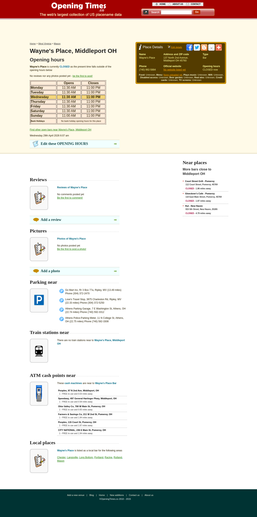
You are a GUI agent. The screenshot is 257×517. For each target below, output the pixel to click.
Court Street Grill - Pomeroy (199, 181)
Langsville (72, 457)
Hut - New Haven (194, 206)
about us (178, 4)
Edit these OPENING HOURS (64, 144)
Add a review (51, 220)
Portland (98, 457)
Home (33, 43)
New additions (117, 495)
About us (149, 495)
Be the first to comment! (70, 197)
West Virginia (44, 43)
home (163, 4)
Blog (91, 495)
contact (195, 4)
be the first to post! (83, 76)
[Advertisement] (128, 30)
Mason (57, 43)
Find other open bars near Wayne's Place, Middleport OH (60, 129)
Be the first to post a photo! (71, 249)
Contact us (134, 495)
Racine (108, 457)
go (197, 12)
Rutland (118, 457)
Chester (61, 457)
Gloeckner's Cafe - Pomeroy (200, 193)
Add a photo (50, 271)
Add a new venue (75, 495)
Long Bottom (86, 457)
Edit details (176, 47)
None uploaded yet (172, 75)
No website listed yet (174, 69)
